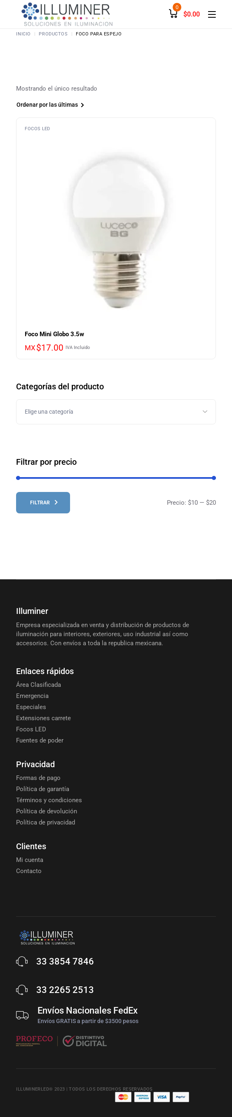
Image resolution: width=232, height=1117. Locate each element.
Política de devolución (46, 811)
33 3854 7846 (65, 961)
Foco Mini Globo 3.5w (54, 334)
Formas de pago (38, 778)
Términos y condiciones (49, 800)
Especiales (31, 707)
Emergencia (32, 696)
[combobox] (63, 105)
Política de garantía (42, 789)
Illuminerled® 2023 (40, 1089)
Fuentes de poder (39, 740)
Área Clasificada (38, 684)
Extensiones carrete (43, 718)
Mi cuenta (29, 860)
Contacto (29, 871)
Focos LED (37, 128)
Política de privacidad (45, 822)
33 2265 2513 (65, 990)
